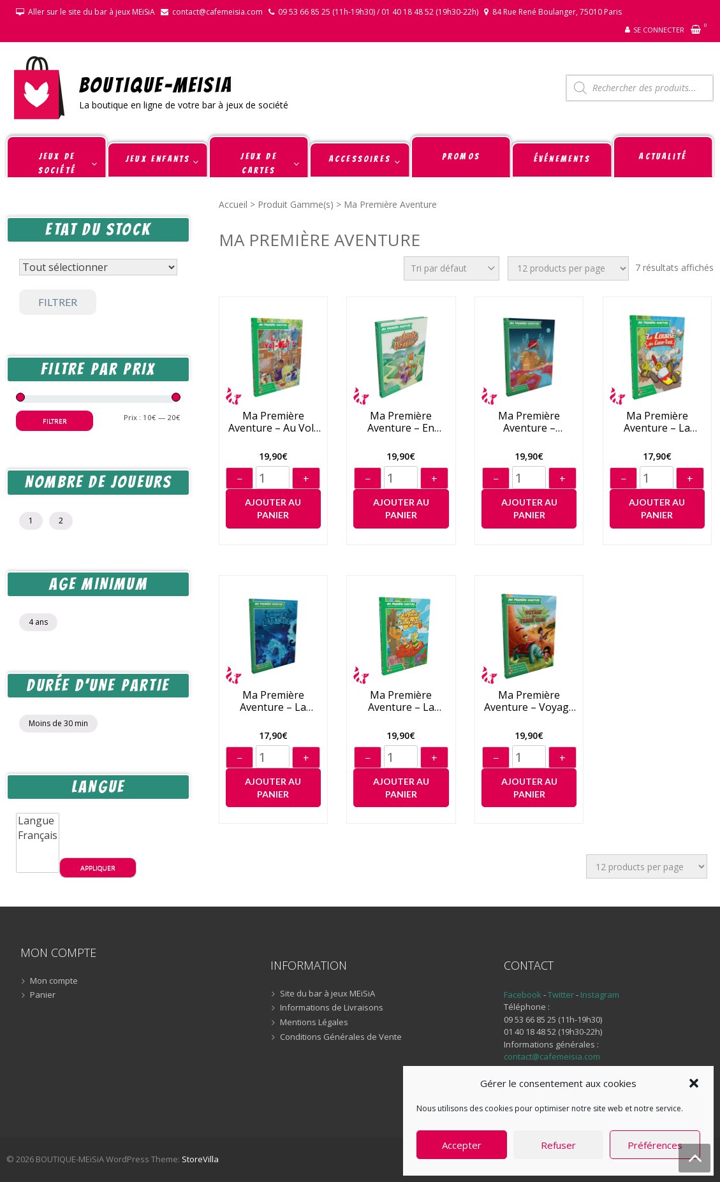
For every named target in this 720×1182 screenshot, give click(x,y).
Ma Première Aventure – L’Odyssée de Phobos (529, 422)
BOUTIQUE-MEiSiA (156, 84)
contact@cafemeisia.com (217, 11)
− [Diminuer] (239, 479)
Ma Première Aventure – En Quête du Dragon (401, 422)
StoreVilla (200, 1159)
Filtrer (57, 302)
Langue (38, 821)
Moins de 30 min (58, 723)
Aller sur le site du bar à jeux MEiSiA (91, 11)
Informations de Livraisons (331, 1008)
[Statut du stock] (98, 267)
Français (38, 835)
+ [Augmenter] (306, 479)
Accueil (233, 204)
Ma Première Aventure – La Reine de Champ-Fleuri (401, 701)
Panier (42, 995)
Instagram (599, 994)
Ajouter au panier (273, 508)
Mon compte (54, 981)
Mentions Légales (314, 1023)
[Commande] (451, 268)
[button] (693, 1083)
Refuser (558, 1145)
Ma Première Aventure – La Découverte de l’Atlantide (273, 701)
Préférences (655, 1145)
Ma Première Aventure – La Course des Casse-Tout (657, 422)
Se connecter (658, 29)
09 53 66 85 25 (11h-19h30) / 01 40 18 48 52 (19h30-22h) (378, 11)
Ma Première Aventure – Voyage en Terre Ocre (529, 701)
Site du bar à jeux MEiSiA (327, 994)
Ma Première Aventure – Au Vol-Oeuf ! (273, 422)
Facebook (522, 994)
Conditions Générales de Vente (341, 1037)
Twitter (562, 994)
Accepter (461, 1145)
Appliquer (97, 868)
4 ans (38, 622)
